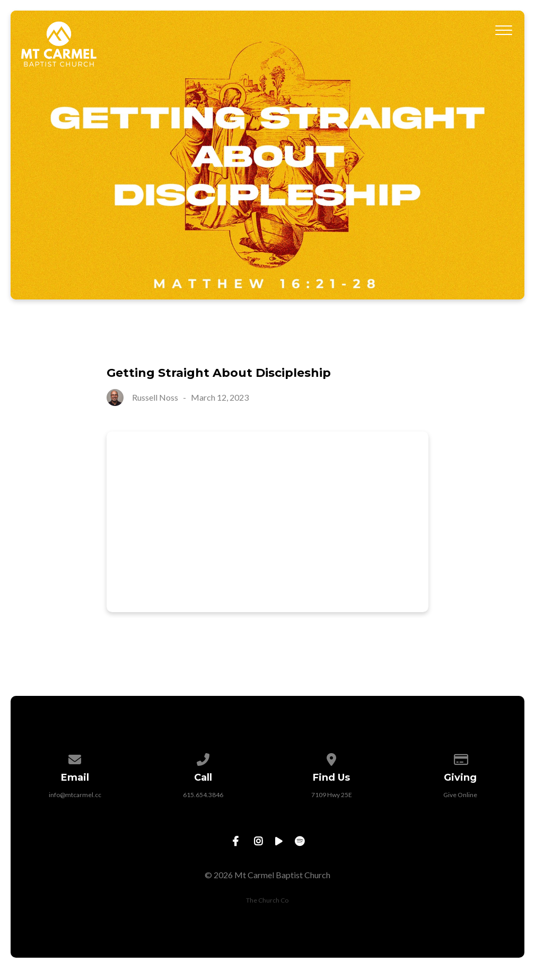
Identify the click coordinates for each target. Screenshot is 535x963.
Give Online (460, 795)
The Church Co (267, 900)
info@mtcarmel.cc (75, 795)
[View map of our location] (332, 758)
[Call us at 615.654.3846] (204, 758)
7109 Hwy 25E (331, 795)
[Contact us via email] (75, 758)
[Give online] (460, 758)
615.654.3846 (203, 795)
